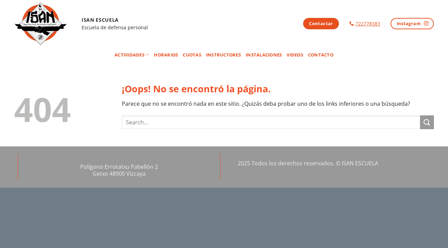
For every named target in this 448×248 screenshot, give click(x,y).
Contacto (320, 55)
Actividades (132, 54)
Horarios (166, 55)
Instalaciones (264, 55)
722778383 (367, 23)
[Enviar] (427, 122)
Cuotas (192, 55)
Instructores (223, 55)
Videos (295, 55)
